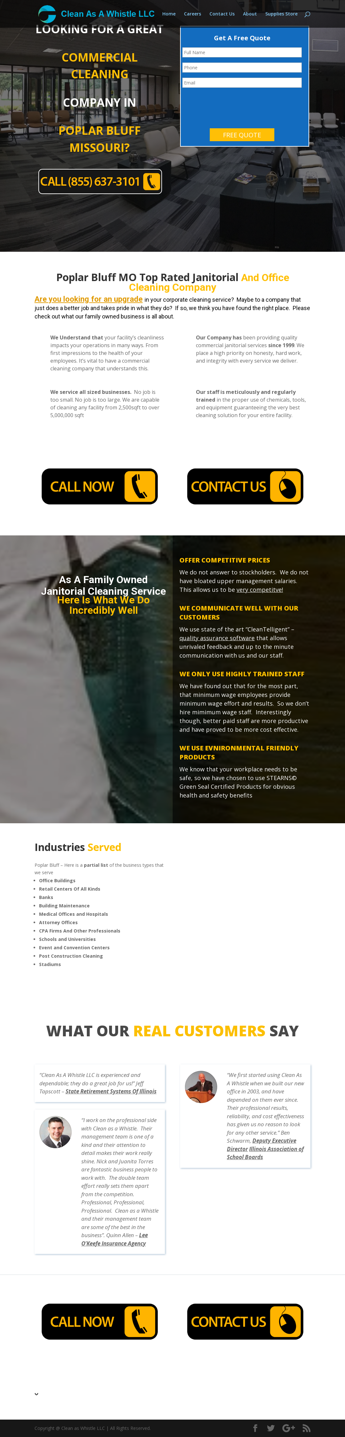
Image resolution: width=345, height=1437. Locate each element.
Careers (192, 14)
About (250, 14)
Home (169, 14)
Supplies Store (281, 14)
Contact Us (222, 14)
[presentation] (231, 105)
